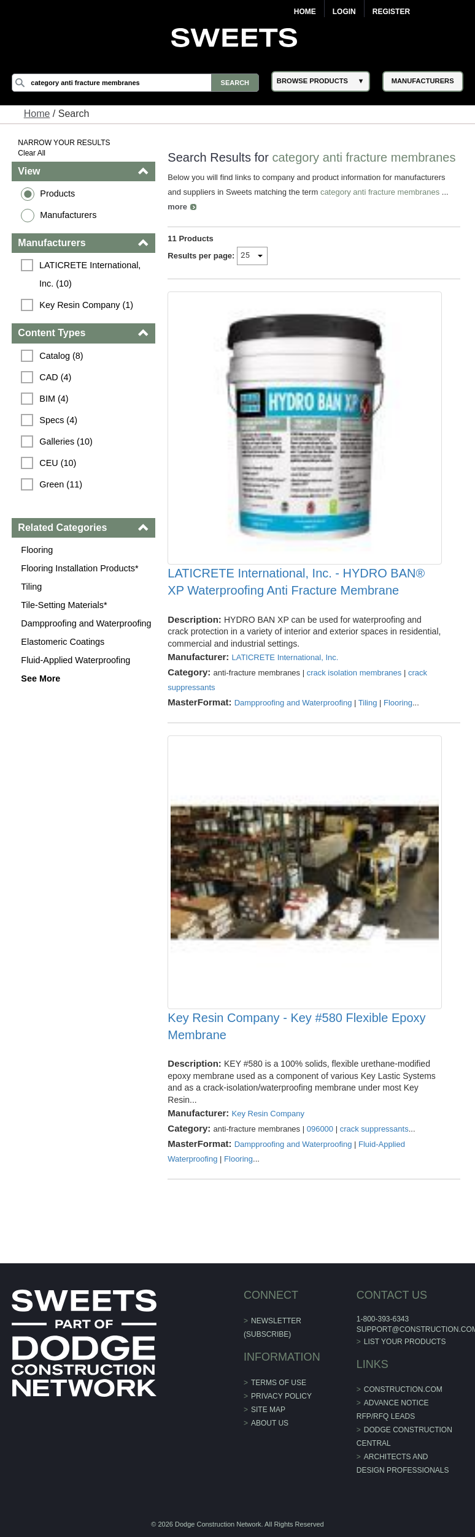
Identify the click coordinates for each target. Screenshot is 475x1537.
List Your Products (405, 1341)
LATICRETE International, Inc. (284, 657)
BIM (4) (53, 399)
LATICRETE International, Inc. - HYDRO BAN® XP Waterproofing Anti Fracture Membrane (296, 581)
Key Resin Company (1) (86, 305)
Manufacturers (68, 215)
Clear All (31, 153)
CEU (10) (57, 463)
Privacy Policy (281, 1396)
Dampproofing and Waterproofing (86, 623)
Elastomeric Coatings (62, 642)
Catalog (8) (61, 356)
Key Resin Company (267, 1113)
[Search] (135, 82)
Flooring (37, 550)
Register (391, 11)
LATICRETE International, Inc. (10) (91, 274)
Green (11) (60, 484)
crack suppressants (374, 1128)
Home (305, 11)
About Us (269, 1423)
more (177, 206)
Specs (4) (58, 420)
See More (40, 678)
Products (57, 193)
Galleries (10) (65, 441)
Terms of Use (278, 1382)
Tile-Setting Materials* (64, 605)
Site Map (268, 1409)
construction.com (403, 1389)
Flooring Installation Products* (79, 568)
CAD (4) (55, 377)
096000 (320, 1128)
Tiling (31, 587)
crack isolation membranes (354, 672)
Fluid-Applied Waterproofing (75, 660)
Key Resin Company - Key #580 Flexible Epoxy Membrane (296, 1026)
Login (344, 11)
